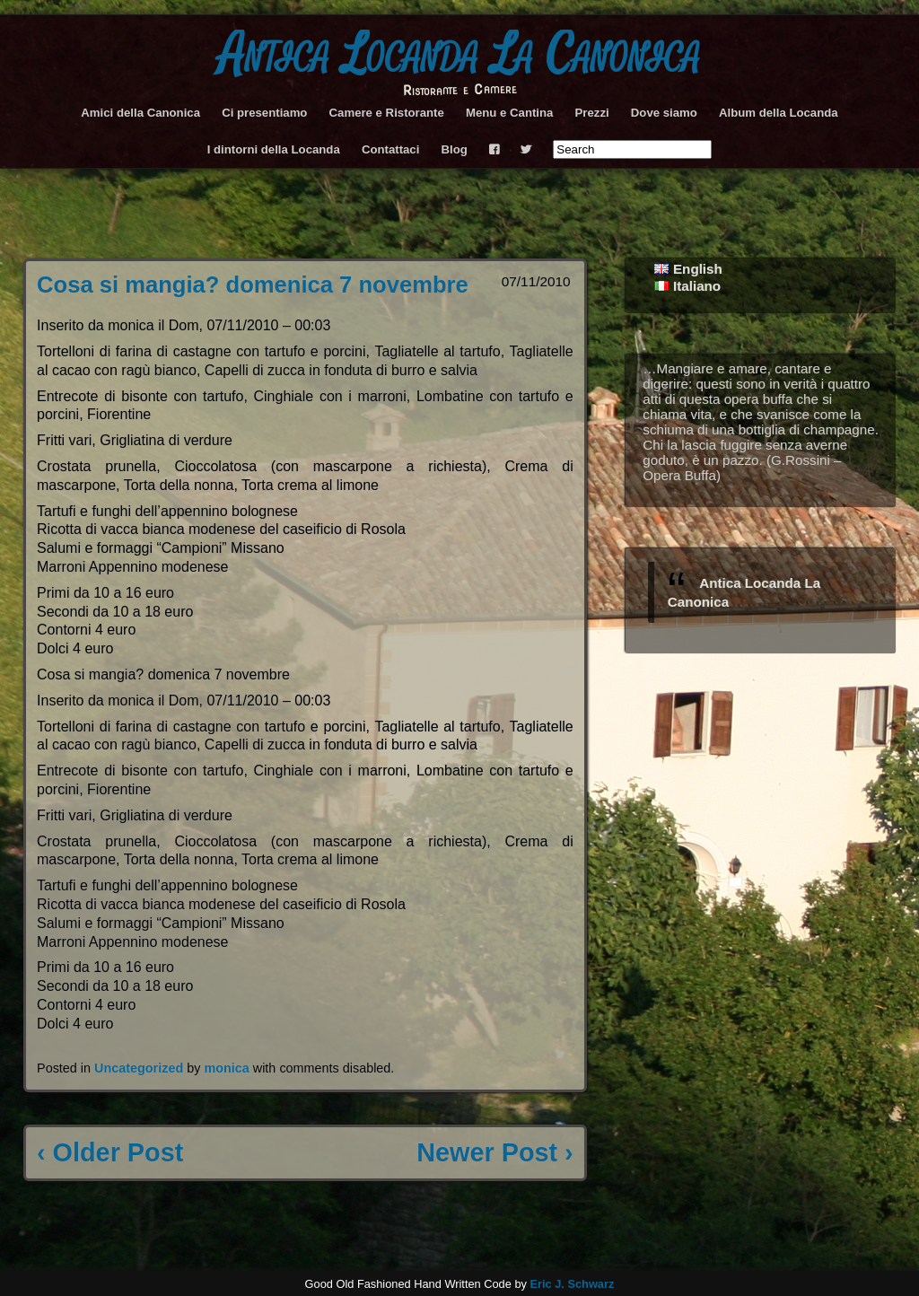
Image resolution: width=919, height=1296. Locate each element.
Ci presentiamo (264, 112)
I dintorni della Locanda (273, 149)
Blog (455, 149)
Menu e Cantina (509, 112)
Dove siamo (664, 112)
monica (226, 1068)
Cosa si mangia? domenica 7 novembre (252, 284)
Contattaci (390, 149)
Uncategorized (138, 1068)
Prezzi (592, 112)
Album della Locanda (778, 112)
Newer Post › (494, 1152)
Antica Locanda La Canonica (459, 55)
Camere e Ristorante (386, 112)
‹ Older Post (110, 1152)
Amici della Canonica (140, 112)
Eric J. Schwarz (572, 1284)
